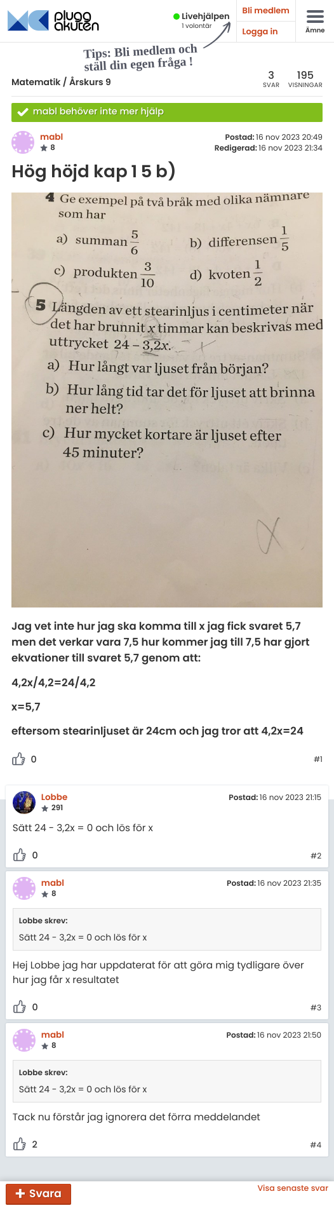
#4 (315, 1146)
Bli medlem (266, 10)
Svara (45, 1193)
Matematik (35, 82)
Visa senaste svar (292, 1188)
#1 (318, 760)
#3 (316, 1008)
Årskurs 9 (90, 82)
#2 (316, 857)
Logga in (260, 31)
